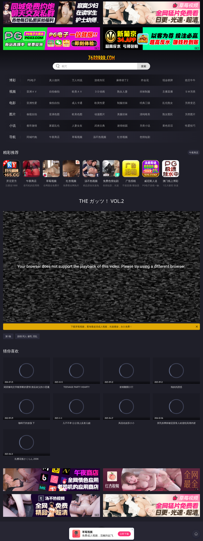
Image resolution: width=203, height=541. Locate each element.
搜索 (143, 66)
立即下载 (124, 533)
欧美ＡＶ (77, 91)
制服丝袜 (122, 103)
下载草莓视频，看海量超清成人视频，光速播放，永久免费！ (134, 327)
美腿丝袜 (122, 114)
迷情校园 (122, 125)
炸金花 (145, 80)
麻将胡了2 (122, 80)
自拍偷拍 (54, 91)
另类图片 (190, 114)
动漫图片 (99, 114)
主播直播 (167, 91)
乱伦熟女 (167, 103)
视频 (12, 91)
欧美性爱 (99, 103)
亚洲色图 (54, 114)
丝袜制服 (145, 91)
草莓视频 (77, 137)
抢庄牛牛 (190, 80)
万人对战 (77, 80)
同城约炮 (32, 137)
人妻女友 (77, 125)
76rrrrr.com (101, 58)
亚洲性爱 (32, 103)
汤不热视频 (99, 137)
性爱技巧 (190, 125)
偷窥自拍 (32, 114)
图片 (12, 114)
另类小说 (145, 125)
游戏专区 (99, 80)
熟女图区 (167, 114)
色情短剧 (145, 137)
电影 (12, 103)
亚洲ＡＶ (32, 91)
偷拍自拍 (54, 103)
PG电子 (31, 80)
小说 (12, 125)
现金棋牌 (167, 80)
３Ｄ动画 (99, 91)
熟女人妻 (122, 91)
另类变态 (190, 103)
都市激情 (32, 125)
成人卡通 (77, 103)
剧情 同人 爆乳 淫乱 (27, 336)
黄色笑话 (167, 125)
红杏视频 (122, 137)
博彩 (12, 80)
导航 (12, 137)
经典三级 (145, 103)
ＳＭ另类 (190, 91)
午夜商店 (54, 137)
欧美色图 (77, 114)
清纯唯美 (145, 114)
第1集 (8, 336)
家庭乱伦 (54, 125)
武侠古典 (99, 125)
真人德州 (54, 80)
